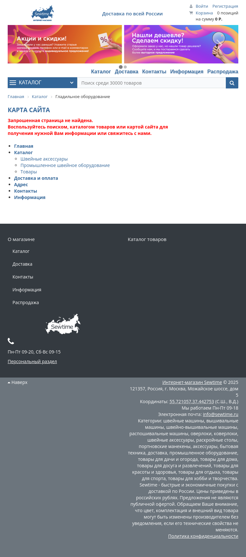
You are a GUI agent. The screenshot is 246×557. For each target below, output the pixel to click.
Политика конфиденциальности (203, 536)
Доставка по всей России (132, 13)
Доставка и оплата (36, 178)
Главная (23, 146)
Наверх (18, 382)
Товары (28, 172)
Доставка (126, 71)
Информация (186, 71)
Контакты (154, 71)
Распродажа (222, 71)
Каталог (101, 71)
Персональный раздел (32, 361)
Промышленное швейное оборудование (65, 165)
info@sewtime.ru (220, 414)
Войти (202, 6)
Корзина (204, 13)
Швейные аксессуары (44, 159)
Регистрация (225, 6)
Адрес (21, 184)
